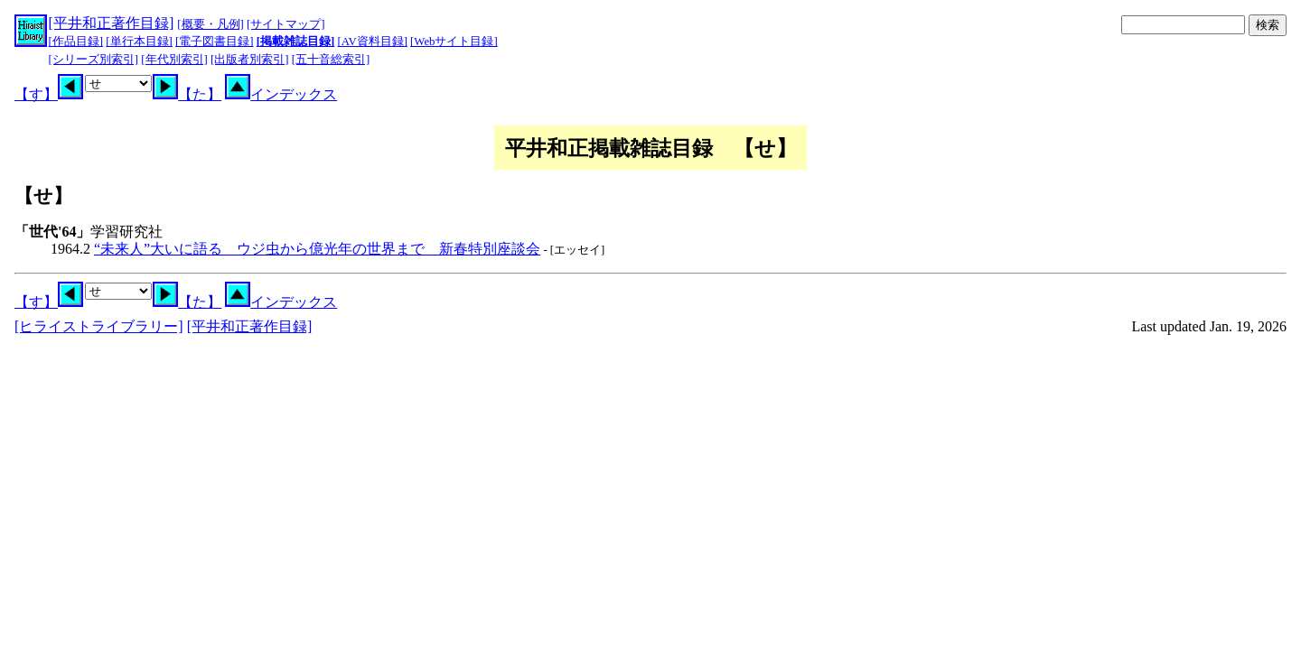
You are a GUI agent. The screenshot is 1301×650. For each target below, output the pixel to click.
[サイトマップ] (286, 24)
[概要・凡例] (210, 24)
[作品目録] (76, 41)
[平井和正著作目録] (111, 23)
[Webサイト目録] (454, 41)
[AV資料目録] (372, 41)
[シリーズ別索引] (94, 59)
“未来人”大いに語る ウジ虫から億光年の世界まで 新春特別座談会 (317, 248)
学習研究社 (88, 231)
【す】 (48, 94)
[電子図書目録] (214, 41)
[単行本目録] (139, 41)
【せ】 (43, 195)
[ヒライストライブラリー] (98, 326)
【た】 (187, 94)
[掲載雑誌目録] (296, 41)
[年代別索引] (174, 59)
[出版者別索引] (250, 59)
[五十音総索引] (331, 59)
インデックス (281, 94)
